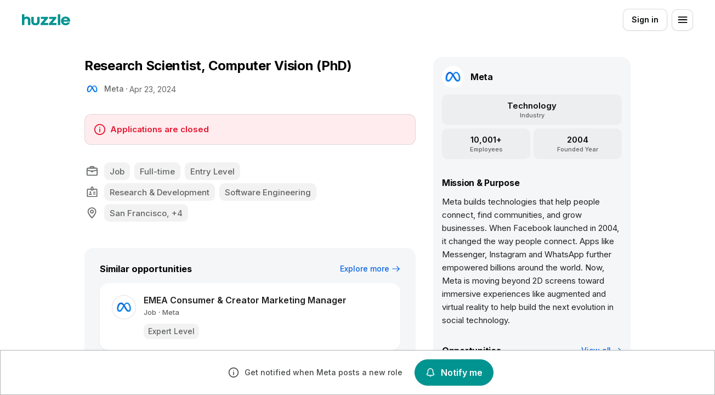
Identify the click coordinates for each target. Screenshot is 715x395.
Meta (114, 88)
